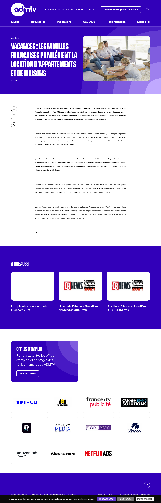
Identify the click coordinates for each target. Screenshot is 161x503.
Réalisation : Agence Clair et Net (134, 494)
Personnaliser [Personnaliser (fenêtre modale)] (144, 498)
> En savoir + (40, 233)
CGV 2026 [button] (89, 22)
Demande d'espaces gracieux (120, 9)
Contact (91, 9)
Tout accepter (106, 498)
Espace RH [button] (143, 22)
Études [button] (15, 22)
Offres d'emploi (29, 349)
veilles (15, 38)
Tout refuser (125, 498)
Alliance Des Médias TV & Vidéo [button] (64, 9)
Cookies (72, 494)
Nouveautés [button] (38, 22)
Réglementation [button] (116, 22)
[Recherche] (147, 10)
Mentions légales (19, 494)
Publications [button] (64, 22)
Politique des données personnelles (48, 494)
